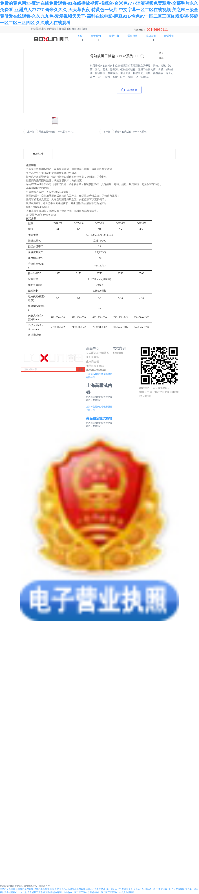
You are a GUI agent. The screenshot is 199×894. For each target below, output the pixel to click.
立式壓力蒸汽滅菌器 (97, 352)
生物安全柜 (92, 361)
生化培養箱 (92, 357)
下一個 (106, 131)
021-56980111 (157, 29)
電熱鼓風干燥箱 (95, 365)
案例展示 (118, 352)
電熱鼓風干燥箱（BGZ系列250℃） (57, 131)
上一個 (30, 131)
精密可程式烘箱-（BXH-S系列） (132, 131)
